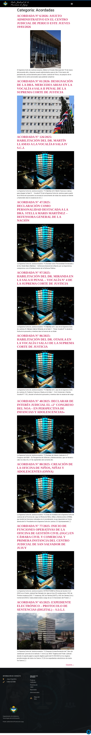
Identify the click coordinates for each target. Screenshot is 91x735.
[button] (71, 3)
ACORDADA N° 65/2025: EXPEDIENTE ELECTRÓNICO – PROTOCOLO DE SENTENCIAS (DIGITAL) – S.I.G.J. (44, 606)
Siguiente (70, 665)
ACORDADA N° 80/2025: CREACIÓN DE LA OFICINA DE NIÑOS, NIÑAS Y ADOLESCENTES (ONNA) (45, 467)
